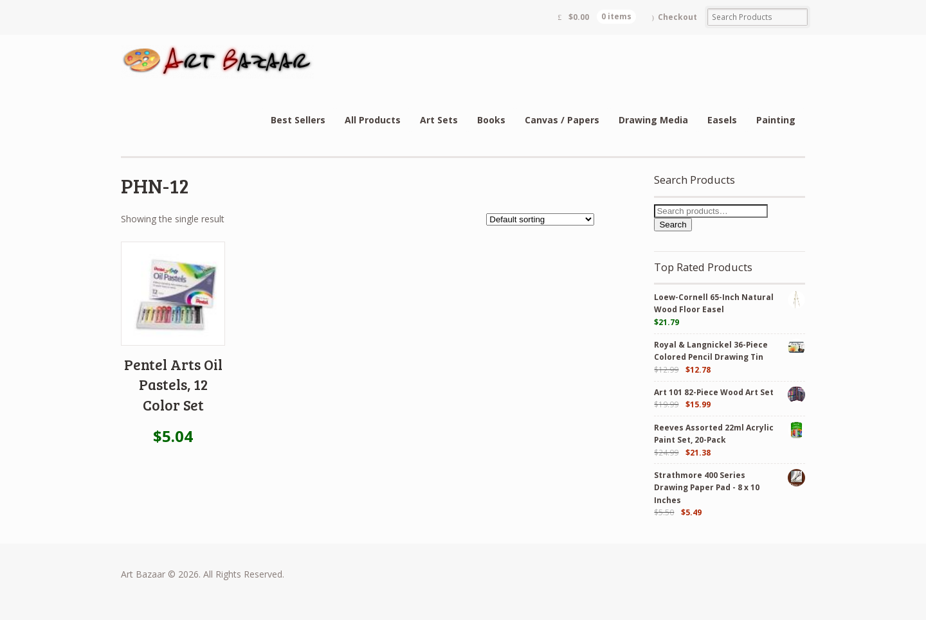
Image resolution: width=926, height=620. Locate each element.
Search (672, 224)
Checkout (677, 17)
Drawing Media (653, 120)
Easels (722, 120)
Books (491, 120)
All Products (373, 120)
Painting (775, 120)
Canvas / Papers (562, 120)
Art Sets (439, 120)
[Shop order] (540, 219)
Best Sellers (298, 120)
